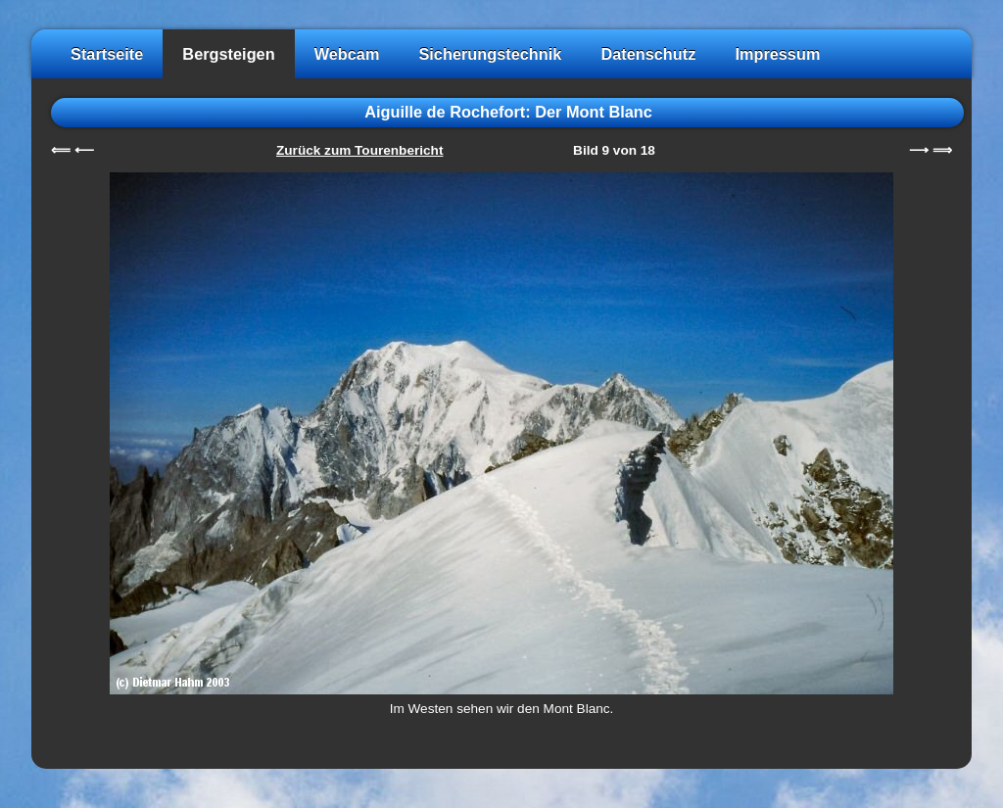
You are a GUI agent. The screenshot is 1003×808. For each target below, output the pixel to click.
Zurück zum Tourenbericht (359, 150)
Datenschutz (647, 54)
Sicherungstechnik (489, 54)
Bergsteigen (228, 54)
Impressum (777, 54)
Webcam (347, 54)
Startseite (107, 54)
